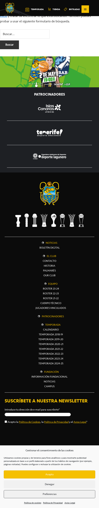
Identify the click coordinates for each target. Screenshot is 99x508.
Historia (49, 266)
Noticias (51, 243)
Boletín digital (49, 248)
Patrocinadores (53, 316)
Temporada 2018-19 (51, 334)
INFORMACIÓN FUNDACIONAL (49, 377)
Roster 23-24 (51, 288)
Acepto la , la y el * (47, 422)
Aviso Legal (70, 502)
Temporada (53, 325)
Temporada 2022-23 (51, 354)
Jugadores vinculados (51, 308)
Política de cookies (32, 502)
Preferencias (49, 494)
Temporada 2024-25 (50, 363)
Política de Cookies (29, 422)
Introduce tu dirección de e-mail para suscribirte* (32, 409)
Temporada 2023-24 (50, 358)
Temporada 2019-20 (50, 339)
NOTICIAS (49, 381)
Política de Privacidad (53, 502)
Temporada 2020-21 (51, 344)
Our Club (49, 275)
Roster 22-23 (51, 293)
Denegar (49, 484)
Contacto (49, 261)
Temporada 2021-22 (51, 349)
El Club (51, 256)
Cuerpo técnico (50, 303)
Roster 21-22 (51, 298)
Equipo (53, 284)
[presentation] (32, 434)
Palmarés (49, 270)
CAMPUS (49, 386)
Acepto (49, 474)
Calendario (51, 329)
